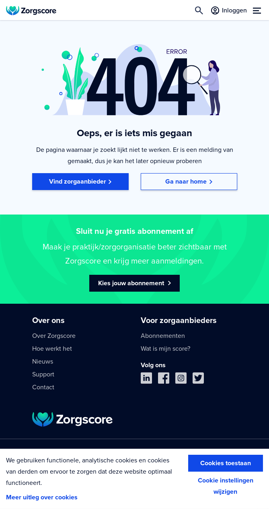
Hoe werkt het (52, 349)
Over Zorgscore (54, 336)
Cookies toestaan (225, 463)
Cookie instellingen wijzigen (225, 486)
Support (43, 374)
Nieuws (42, 362)
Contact (43, 387)
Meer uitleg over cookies (42, 497)
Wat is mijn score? (165, 349)
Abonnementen (163, 336)
